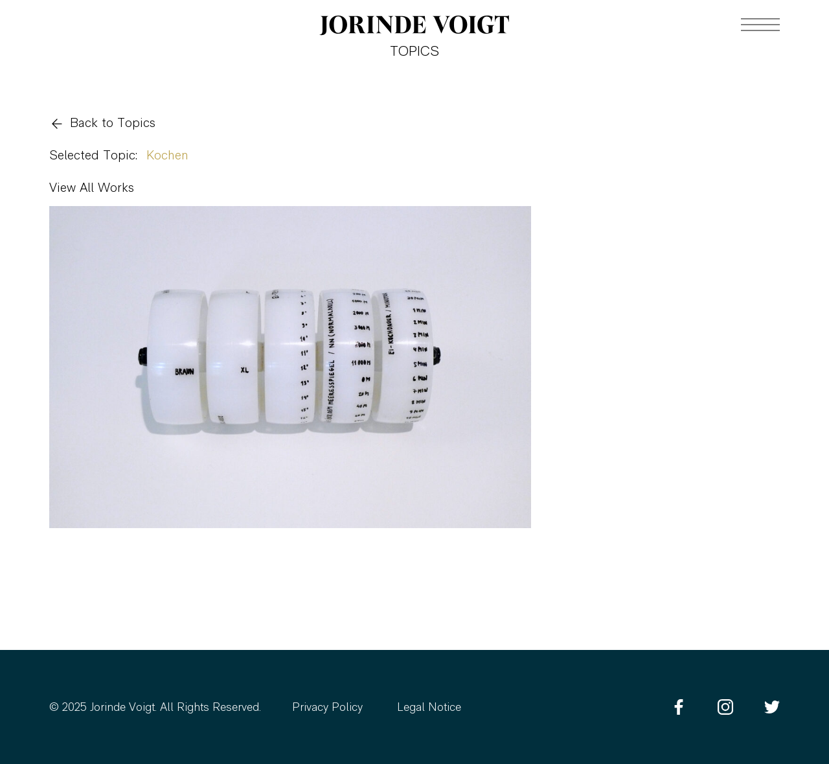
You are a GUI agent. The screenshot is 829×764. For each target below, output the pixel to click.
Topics (414, 52)
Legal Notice (429, 708)
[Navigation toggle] (760, 24)
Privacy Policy (327, 708)
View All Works (91, 188)
